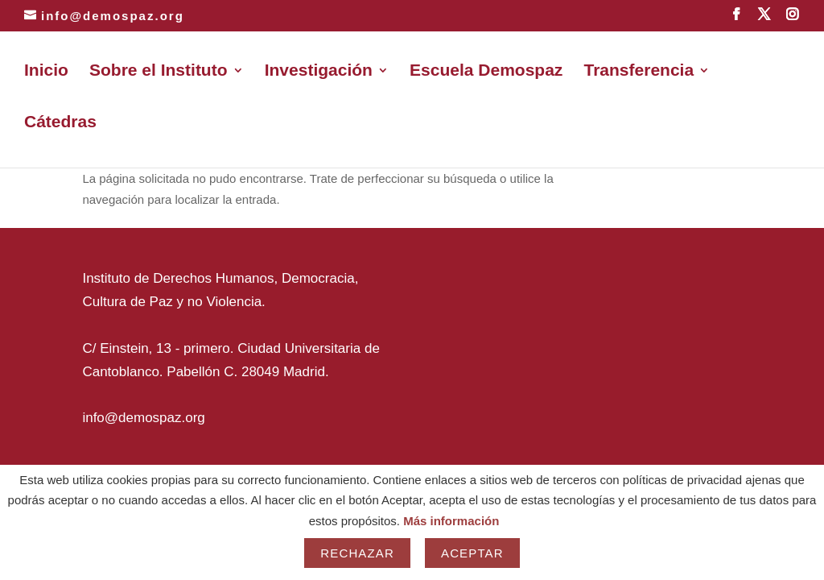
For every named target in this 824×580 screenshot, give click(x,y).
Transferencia (639, 71)
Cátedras (60, 123)
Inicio (46, 71)
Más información (451, 521)
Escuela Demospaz (486, 71)
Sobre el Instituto (158, 71)
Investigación (319, 71)
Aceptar (472, 553)
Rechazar (357, 553)
